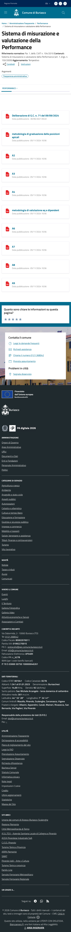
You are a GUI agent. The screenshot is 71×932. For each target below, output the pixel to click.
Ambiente (6, 490)
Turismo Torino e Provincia (14, 847)
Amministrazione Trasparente (21, 23)
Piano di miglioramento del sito (16, 745)
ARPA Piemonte (9, 851)
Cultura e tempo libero (12, 513)
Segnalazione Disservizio (13, 758)
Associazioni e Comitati (12, 621)
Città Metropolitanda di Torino (15, 829)
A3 (13, 174)
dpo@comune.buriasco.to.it (20, 718)
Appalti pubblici (9, 499)
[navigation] (5, 12)
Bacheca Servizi (9, 767)
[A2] (7, 155)
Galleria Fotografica (11, 608)
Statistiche (7, 799)
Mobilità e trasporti (10, 531)
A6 (13, 228)
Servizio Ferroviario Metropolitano (17, 874)
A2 (13, 155)
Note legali (7, 781)
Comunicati (7, 578)
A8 (13, 265)
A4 (13, 192)
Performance (42, 23)
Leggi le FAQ (7, 749)
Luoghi (5, 599)
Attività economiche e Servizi (15, 617)
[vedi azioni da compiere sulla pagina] (23, 64)
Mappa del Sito (9, 804)
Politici (5, 470)
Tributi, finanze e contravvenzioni (17, 540)
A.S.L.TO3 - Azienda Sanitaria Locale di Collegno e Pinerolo (29, 833)
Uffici (4, 451)
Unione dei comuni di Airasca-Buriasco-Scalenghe (25, 820)
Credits (5, 790)
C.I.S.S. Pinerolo (9, 842)
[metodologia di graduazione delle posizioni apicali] (7, 134)
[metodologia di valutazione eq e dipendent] (7, 210)
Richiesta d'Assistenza (12, 763)
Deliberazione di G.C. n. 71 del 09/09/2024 (35, 115)
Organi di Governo (10, 442)
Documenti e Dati (10, 456)
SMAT (4, 856)
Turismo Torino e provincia (13, 865)
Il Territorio (6, 603)
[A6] (7, 229)
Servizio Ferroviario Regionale (15, 879)
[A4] (7, 192)
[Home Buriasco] (28, 12)
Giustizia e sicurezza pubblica (15, 522)
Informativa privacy (11, 777)
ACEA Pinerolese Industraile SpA (17, 838)
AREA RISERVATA (34, 927)
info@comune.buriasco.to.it (20, 650)
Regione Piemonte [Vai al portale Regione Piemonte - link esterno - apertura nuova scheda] (10, 3)
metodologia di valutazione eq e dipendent (35, 210)
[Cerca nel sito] (63, 12)
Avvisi (4, 574)
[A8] (7, 265)
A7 (13, 247)
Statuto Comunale (10, 772)
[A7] (7, 247)
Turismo (5, 544)
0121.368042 (11, 636)
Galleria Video (8, 612)
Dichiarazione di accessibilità (15, 740)
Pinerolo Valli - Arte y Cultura (15, 861)
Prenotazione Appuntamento (15, 754)
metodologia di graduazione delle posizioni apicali (36, 135)
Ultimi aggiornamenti (11, 795)
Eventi (5, 594)
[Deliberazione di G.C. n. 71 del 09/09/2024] (7, 116)
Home (4, 23)
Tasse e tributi (8, 569)
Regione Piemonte (10, 824)
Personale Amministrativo (14, 465)
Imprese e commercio (12, 526)
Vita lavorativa (8, 549)
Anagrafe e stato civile (12, 494)
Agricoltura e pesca (10, 485)
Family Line (7, 870)
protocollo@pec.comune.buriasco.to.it (25, 647)
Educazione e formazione (13, 517)
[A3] (7, 174)
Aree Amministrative (11, 447)
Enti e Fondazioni (10, 460)
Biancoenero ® (17, 924)
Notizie (5, 565)
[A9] (7, 283)
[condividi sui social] (8, 64)
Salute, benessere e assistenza (16, 535)
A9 (13, 283)
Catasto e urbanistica (11, 508)
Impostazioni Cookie (11, 786)
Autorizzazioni (8, 503)
